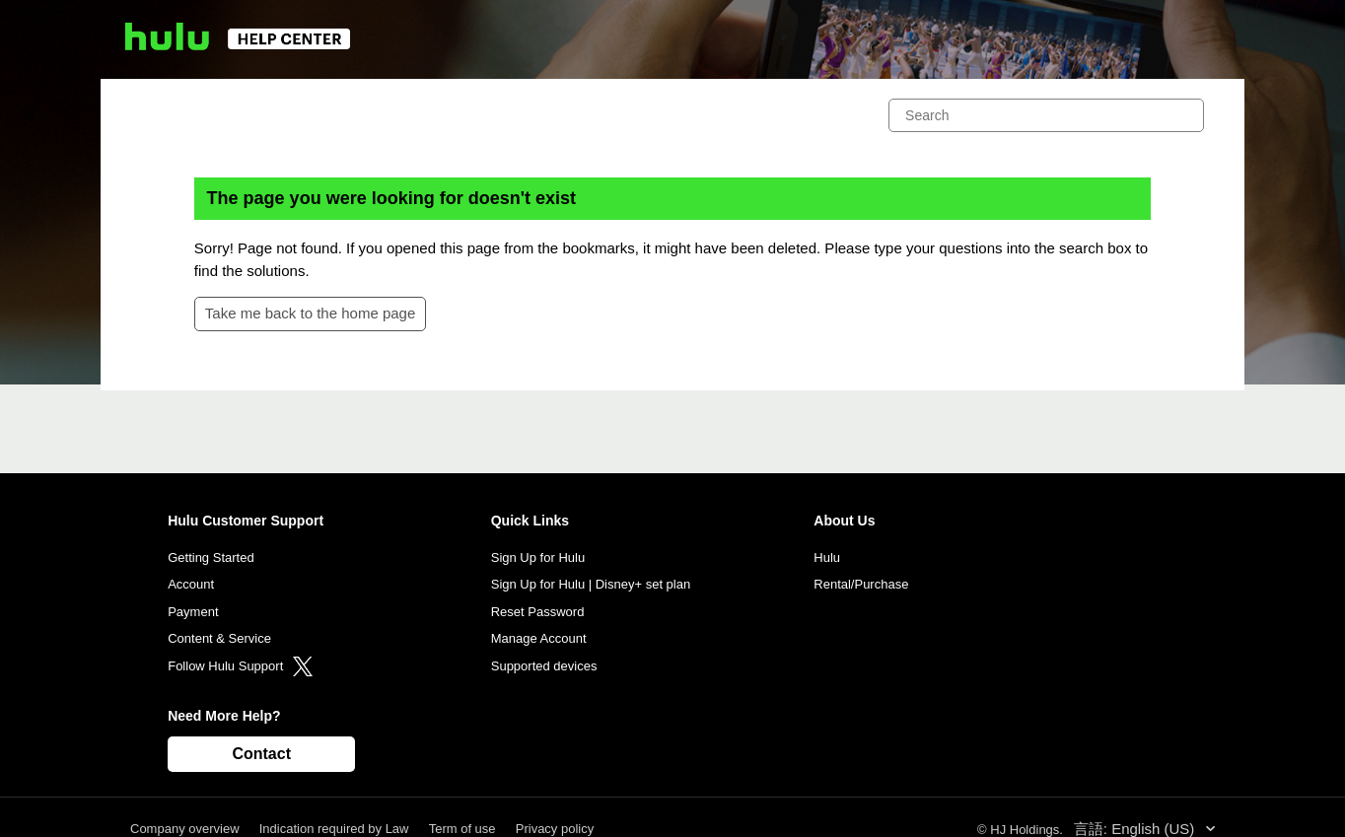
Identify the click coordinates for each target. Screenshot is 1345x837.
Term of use (462, 828)
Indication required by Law (334, 828)
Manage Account (539, 638)
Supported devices (544, 666)
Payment (193, 611)
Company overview (185, 828)
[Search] (1046, 115)
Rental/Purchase (861, 584)
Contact (261, 753)
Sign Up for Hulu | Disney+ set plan (590, 584)
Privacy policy (555, 828)
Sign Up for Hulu (538, 557)
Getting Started (210, 557)
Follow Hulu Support (240, 666)
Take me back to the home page (310, 313)
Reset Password (538, 611)
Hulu (827, 557)
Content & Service (219, 638)
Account (191, 584)
